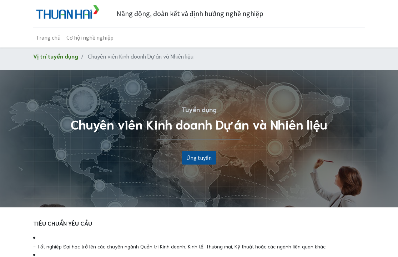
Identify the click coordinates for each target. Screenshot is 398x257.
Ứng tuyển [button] (199, 157)
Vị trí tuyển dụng (55, 56)
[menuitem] (48, 37)
